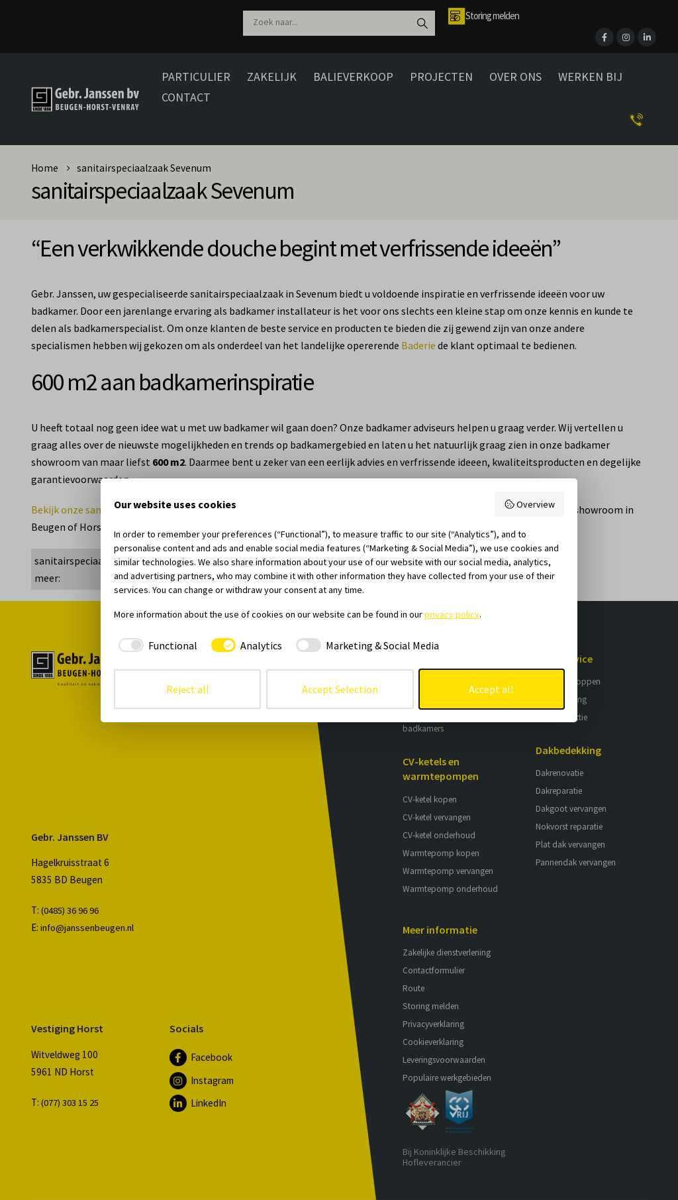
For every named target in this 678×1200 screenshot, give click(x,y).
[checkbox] (155, 645)
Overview (530, 504)
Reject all (187, 689)
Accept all (491, 689)
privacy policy (451, 614)
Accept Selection (340, 689)
